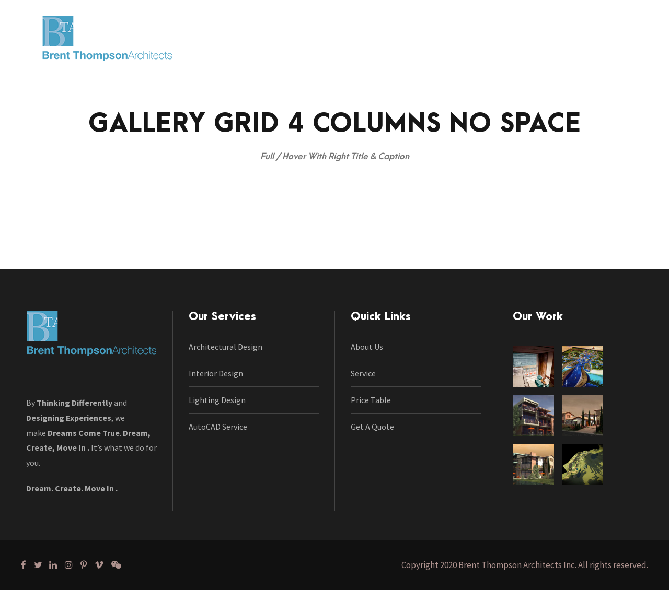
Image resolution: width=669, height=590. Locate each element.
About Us (367, 346)
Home (216, 52)
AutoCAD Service (218, 426)
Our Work (361, 52)
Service (363, 373)
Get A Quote (372, 426)
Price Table (371, 400)
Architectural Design (225, 346)
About (259, 52)
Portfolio (418, 52)
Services (307, 52)
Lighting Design (217, 400)
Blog (464, 52)
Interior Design (216, 373)
